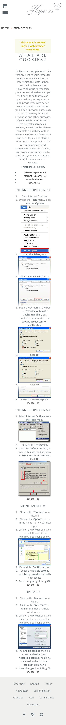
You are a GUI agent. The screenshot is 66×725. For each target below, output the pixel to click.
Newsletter (22, 690)
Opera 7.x (34, 182)
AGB (31, 697)
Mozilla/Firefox (34, 179)
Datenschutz (47, 697)
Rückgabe (17, 697)
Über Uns (19, 683)
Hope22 (5, 28)
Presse (48, 683)
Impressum (33, 704)
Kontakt (34, 683)
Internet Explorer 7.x (34, 172)
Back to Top (32, 402)
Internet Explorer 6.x (34, 175)
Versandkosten (42, 690)
